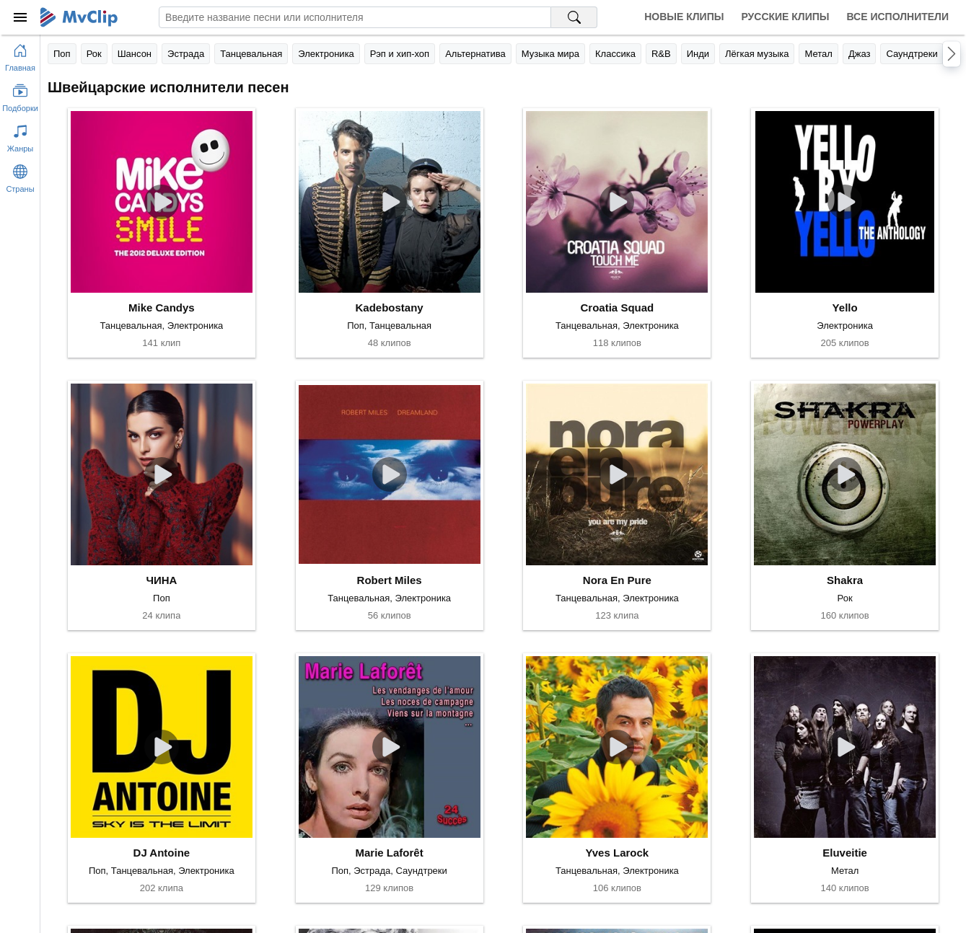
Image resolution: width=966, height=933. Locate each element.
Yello (845, 307)
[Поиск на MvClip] (574, 17)
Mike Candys (161, 307)
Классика (615, 53)
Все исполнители (898, 16)
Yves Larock (617, 852)
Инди (698, 53)
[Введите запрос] (355, 17)
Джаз (859, 53)
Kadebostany (389, 307)
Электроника (326, 53)
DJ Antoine (161, 852)
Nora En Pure (617, 580)
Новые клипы (684, 16)
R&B (661, 53)
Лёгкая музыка (757, 53)
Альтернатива (475, 53)
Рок (94, 53)
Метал (818, 53)
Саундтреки (911, 53)
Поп (62, 53)
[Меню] (20, 17)
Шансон (135, 53)
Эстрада (185, 53)
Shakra (845, 580)
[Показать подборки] (20, 95)
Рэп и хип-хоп (399, 53)
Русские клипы (785, 16)
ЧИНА (161, 580)
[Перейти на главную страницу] (20, 55)
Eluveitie (844, 852)
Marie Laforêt (389, 852)
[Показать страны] (20, 176)
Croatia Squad (617, 307)
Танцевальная (251, 53)
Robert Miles (389, 580)
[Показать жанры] (20, 135)
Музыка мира (550, 53)
